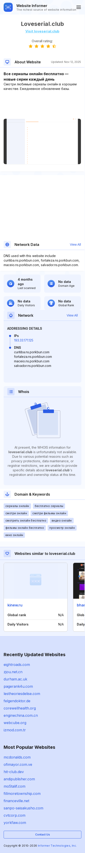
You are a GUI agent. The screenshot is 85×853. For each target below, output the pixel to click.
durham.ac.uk (15, 679)
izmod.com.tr (15, 730)
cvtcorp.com (14, 815)
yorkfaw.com (15, 822)
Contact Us (42, 834)
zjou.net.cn (13, 672)
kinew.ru (14, 605)
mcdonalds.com (17, 757)
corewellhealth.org (20, 708)
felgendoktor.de (17, 701)
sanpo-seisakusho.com (23, 808)
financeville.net (16, 801)
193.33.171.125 (23, 340)
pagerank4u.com (18, 686)
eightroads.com (17, 664)
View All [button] (75, 244)
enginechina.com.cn (21, 715)
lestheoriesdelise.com (22, 693)
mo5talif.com (14, 786)
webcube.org (15, 722)
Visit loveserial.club (42, 31)
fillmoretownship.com (22, 793)
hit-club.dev (14, 771)
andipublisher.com (19, 779)
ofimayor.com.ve (18, 764)
